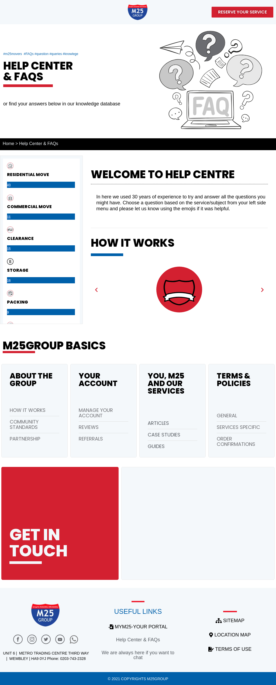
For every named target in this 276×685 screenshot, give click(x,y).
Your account (98, 380)
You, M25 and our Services (166, 383)
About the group (31, 380)
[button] (96, 289)
